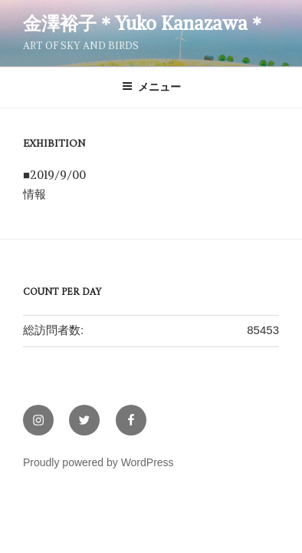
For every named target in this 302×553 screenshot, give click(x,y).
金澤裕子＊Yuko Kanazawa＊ (144, 23)
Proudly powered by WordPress (98, 462)
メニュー (151, 87)
